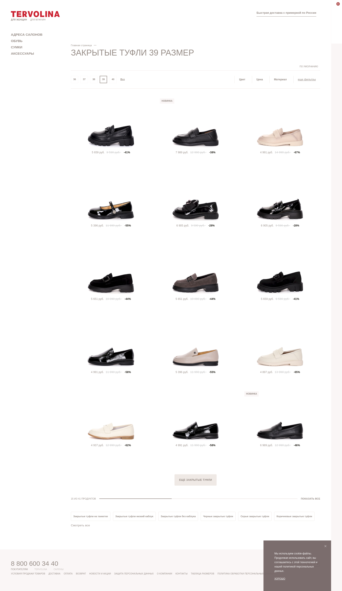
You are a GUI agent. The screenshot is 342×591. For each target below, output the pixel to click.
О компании (164, 573)
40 (113, 79)
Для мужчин (38, 20)
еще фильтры (307, 79)
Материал (280, 79)
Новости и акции (100, 573)
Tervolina (40, 569)
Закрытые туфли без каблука (178, 516)
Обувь (16, 41)
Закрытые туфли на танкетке (90, 516)
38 (93, 79)
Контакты (181, 573)
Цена (259, 79)
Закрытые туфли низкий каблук (134, 516)
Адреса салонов (27, 34)
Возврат (81, 573)
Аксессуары (22, 53)
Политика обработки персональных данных (245, 573)
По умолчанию (308, 66)
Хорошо (279, 578)
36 (74, 79)
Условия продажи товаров (28, 573)
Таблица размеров (202, 573)
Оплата (68, 573)
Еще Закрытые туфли (195, 479)
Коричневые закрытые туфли (294, 516)
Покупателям (19, 569)
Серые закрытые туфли (255, 516)
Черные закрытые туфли (218, 516)
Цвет (242, 79)
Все (122, 79)
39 (103, 79)
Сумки (16, 47)
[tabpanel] (111, 124)
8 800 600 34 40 (34, 563)
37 (84, 79)
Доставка (54, 573)
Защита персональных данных (134, 573)
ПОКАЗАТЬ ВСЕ (310, 498)
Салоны (59, 569)
